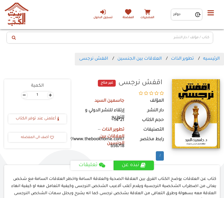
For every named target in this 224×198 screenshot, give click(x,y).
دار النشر (155, 110)
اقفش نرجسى (93, 58)
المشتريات (147, 17)
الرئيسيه (211, 58)
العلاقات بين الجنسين (139, 58)
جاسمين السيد (109, 101)
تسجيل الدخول (103, 14)
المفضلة (128, 17)
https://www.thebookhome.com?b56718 (102, 143)
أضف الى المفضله (37, 137)
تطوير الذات (182, 58)
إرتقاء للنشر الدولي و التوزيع (104, 114)
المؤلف (157, 101)
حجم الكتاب (153, 120)
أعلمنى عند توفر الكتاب (37, 119)
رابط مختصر (152, 139)
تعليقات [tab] (92, 165)
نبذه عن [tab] (134, 165)
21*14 (119, 120)
